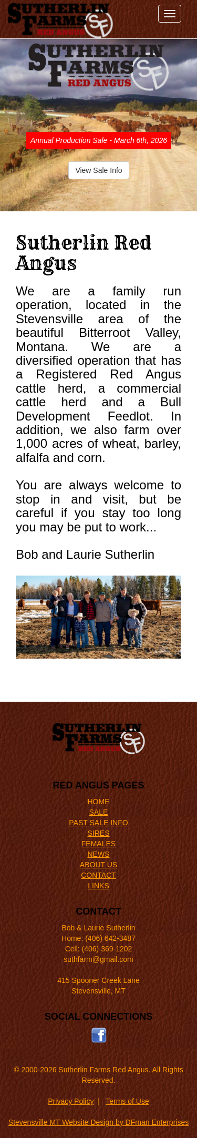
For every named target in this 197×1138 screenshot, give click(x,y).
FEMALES (98, 843)
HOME (99, 801)
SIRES (98, 833)
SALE (98, 812)
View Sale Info (98, 170)
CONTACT (98, 875)
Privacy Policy (71, 1101)
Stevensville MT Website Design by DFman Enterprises (98, 1122)
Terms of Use (127, 1101)
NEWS (99, 854)
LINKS (98, 885)
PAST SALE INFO (98, 822)
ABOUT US (98, 864)
